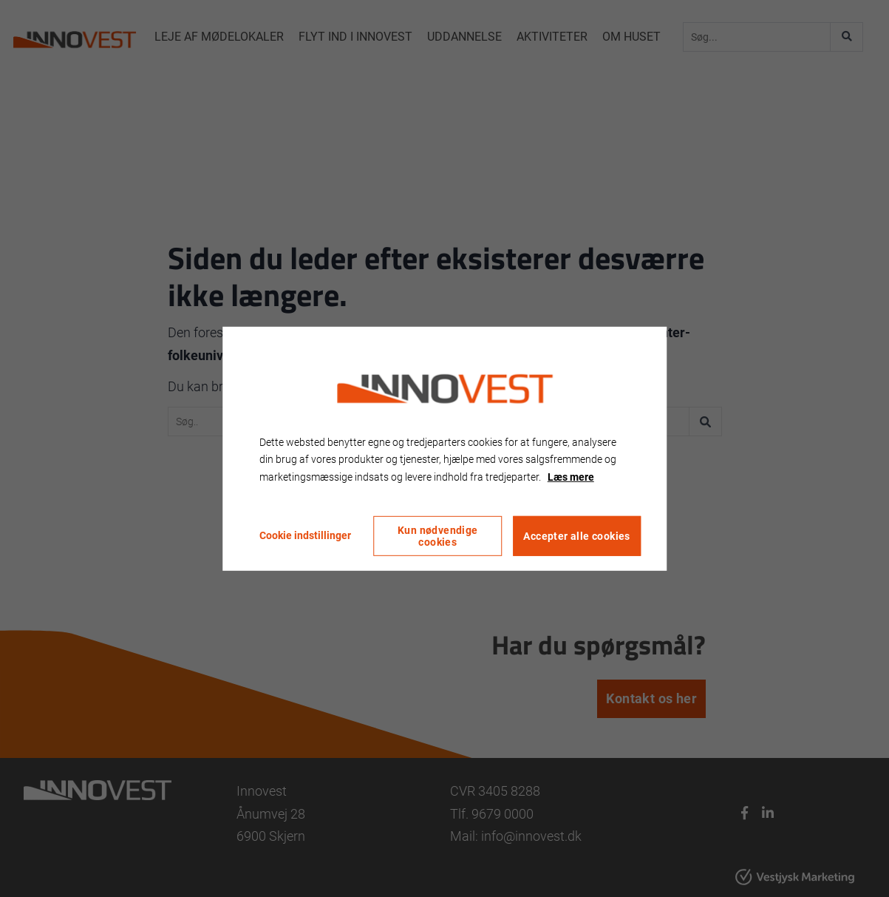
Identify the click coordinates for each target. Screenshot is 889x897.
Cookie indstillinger (305, 535)
